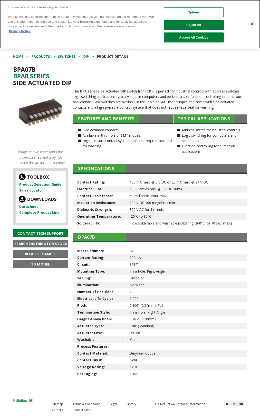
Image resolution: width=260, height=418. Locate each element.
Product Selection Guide (40, 184)
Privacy (131, 404)
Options (194, 12)
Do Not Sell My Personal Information (180, 404)
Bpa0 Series (31, 76)
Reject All (193, 25)
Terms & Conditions (86, 404)
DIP (86, 56)
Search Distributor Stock (40, 243)
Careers (57, 410)
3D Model (40, 264)
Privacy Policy (19, 31)
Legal (113, 404)
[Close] (252, 24)
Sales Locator (31, 190)
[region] (130, 24)
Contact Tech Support (40, 233)
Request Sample (40, 253)
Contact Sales (81, 410)
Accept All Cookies (193, 37)
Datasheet (28, 206)
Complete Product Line (39, 212)
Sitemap (57, 404)
